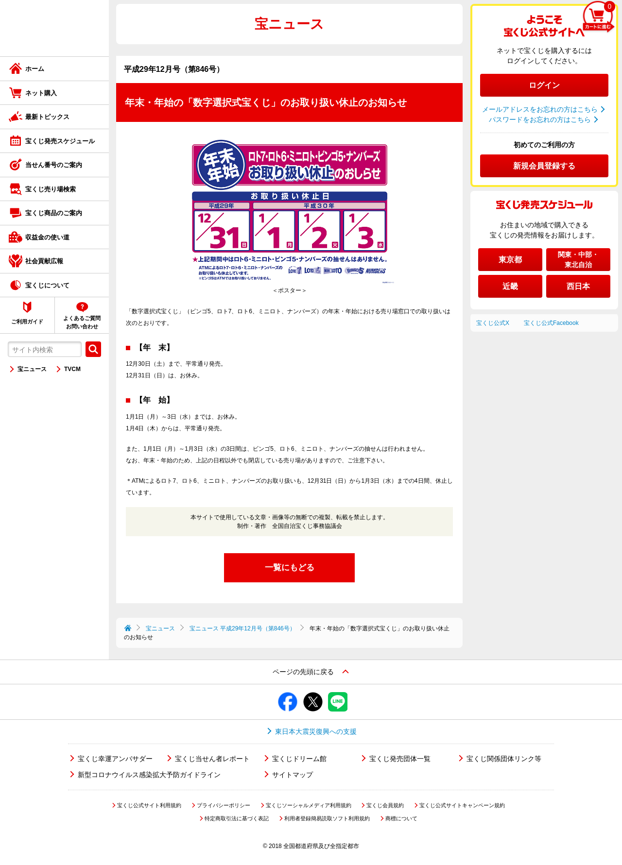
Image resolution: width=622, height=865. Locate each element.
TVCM (72, 369)
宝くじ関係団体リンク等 (503, 759)
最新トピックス (47, 116)
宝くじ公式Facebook (551, 323)
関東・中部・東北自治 (578, 260)
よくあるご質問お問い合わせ (82, 322)
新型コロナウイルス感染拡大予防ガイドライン (149, 775)
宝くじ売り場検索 (50, 189)
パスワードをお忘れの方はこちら (540, 119)
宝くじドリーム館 (299, 759)
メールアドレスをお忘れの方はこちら (540, 109)
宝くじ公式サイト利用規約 (149, 805)
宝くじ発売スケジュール (60, 141)
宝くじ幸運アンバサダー (115, 759)
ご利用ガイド (27, 321)
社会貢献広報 (44, 261)
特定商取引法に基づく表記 (237, 818)
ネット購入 (41, 93)
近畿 (510, 286)
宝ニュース (32, 369)
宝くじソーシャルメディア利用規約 (308, 805)
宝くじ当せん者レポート (212, 759)
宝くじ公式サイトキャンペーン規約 (462, 805)
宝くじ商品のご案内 (53, 213)
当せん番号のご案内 (53, 165)
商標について (401, 818)
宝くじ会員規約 (385, 805)
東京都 (510, 259)
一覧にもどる (289, 567)
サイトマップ (292, 775)
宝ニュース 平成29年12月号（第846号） (242, 628)
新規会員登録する (544, 166)
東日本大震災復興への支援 (316, 731)
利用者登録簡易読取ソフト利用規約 (327, 818)
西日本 (578, 286)
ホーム (34, 68)
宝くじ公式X (492, 323)
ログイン (544, 85)
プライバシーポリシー (223, 805)
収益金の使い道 (47, 237)
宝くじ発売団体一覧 (400, 759)
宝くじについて (47, 285)
